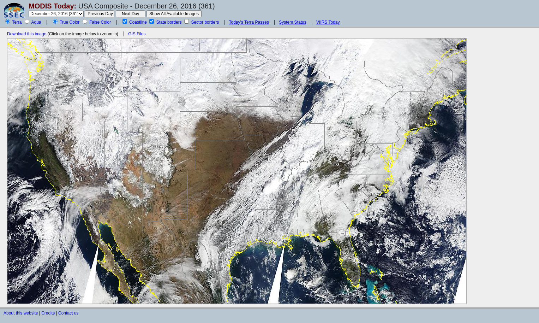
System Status (292, 22)
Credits (48, 313)
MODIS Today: (52, 6)
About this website (21, 313)
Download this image (26, 33)
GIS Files (136, 33)
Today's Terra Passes (249, 22)
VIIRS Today (328, 22)
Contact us (68, 313)
